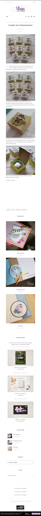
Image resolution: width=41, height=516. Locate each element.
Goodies (17, 22)
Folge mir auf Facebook (20, 488)
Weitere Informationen (27, 514)
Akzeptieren (36, 513)
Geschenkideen (10, 22)
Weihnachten (31, 22)
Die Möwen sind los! (20, 289)
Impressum (28, 501)
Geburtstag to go (20, 253)
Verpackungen (23, 22)
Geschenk (8, 209)
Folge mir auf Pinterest (20, 491)
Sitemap (12, 501)
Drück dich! (20, 326)
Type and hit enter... (9, 1)
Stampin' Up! (18, 209)
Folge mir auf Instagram (20, 494)
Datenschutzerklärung (19, 501)
